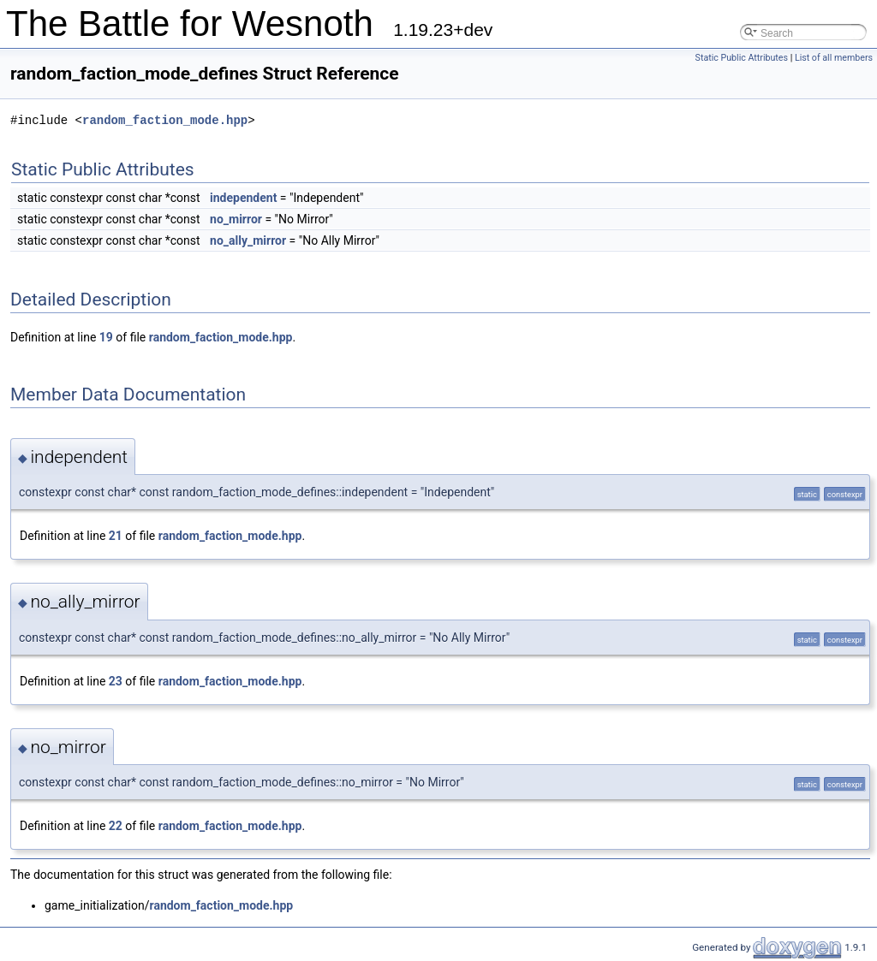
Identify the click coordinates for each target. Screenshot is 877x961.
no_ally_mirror (248, 240)
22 (115, 826)
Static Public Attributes (741, 57)
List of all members (834, 57)
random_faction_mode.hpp (165, 120)
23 (115, 681)
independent (243, 198)
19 (106, 337)
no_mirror (236, 219)
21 (115, 536)
